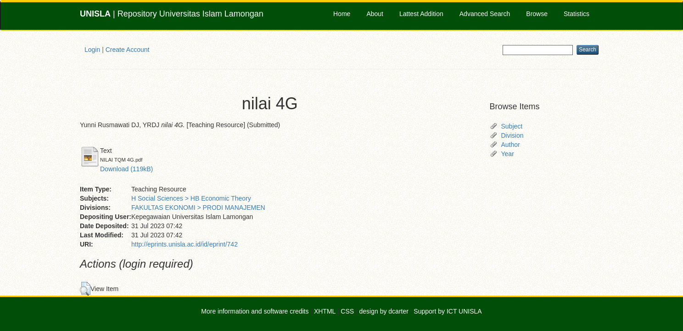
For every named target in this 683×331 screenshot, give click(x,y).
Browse (537, 13)
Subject (512, 126)
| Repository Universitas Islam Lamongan (171, 13)
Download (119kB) (126, 169)
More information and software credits (254, 311)
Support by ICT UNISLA (447, 311)
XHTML (325, 311)
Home (341, 13)
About (374, 13)
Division (512, 135)
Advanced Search (484, 13)
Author (510, 144)
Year (507, 153)
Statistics (576, 13)
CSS (347, 311)
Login (92, 49)
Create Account (128, 49)
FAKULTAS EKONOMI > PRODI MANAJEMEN (198, 207)
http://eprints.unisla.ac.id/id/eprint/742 (184, 244)
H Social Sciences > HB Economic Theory (191, 198)
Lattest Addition (421, 13)
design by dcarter (384, 311)
